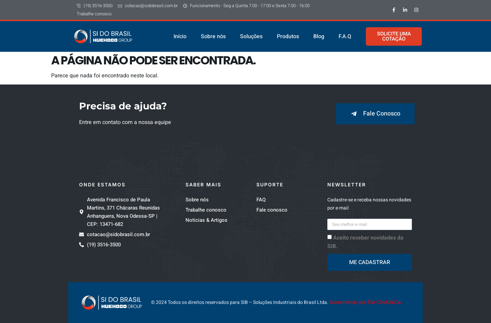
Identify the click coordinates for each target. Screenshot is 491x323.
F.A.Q (345, 36)
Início (180, 36)
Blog (318, 36)
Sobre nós (213, 36)
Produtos (288, 36)
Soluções (251, 36)
